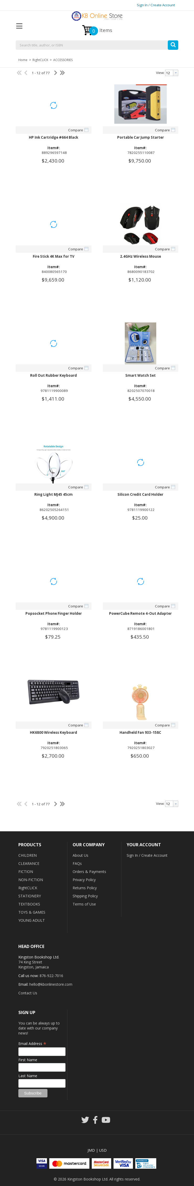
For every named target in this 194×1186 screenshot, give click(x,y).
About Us (80, 855)
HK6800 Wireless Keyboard (53, 732)
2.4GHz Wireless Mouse (140, 256)
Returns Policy (85, 887)
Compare (75, 130)
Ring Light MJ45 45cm (53, 494)
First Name (27, 1059)
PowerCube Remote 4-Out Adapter (140, 613)
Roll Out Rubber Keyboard (53, 375)
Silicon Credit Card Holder (140, 494)
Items (100, 30)
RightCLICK (40, 60)
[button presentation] (175, 73)
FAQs (77, 863)
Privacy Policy (84, 879)
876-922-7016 (51, 975)
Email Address (32, 1044)
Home (23, 60)
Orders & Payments (89, 871)
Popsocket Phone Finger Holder (53, 613)
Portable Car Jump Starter (140, 137)
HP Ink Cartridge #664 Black (53, 137)
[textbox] (97, 45)
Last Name (27, 1075)
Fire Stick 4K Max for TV (53, 256)
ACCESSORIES (62, 60)
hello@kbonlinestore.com (50, 984)
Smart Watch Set (140, 375)
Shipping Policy (85, 895)
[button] (173, 43)
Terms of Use (84, 904)
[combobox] (97, 45)
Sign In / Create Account (156, 5)
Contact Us (27, 992)
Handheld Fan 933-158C (140, 732)
